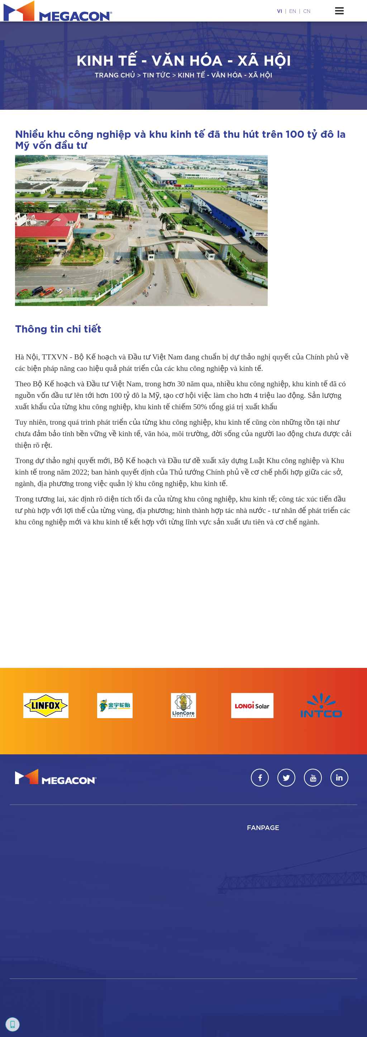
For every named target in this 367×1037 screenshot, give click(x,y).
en (292, 11)
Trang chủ (115, 74)
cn (306, 11)
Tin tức (156, 74)
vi (279, 11)
